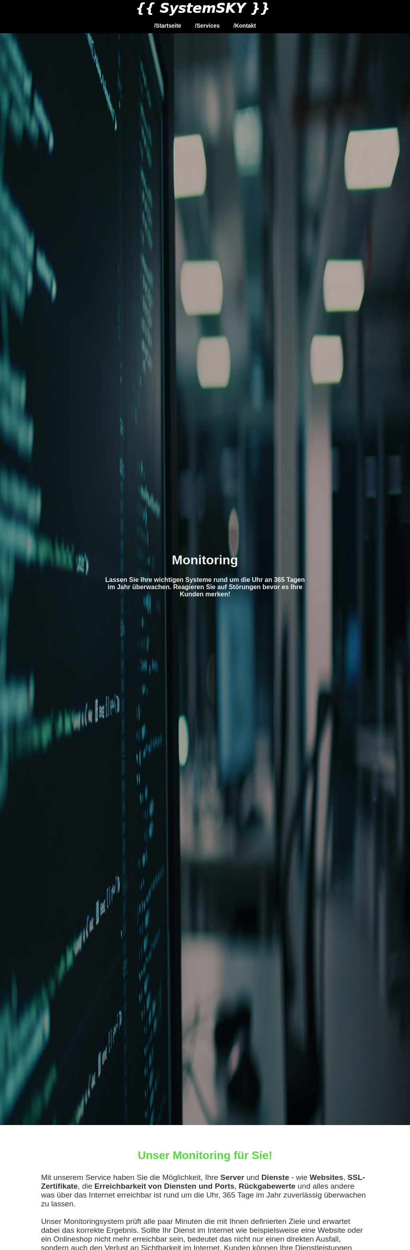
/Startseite (167, 25)
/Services (207, 25)
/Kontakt (244, 25)
